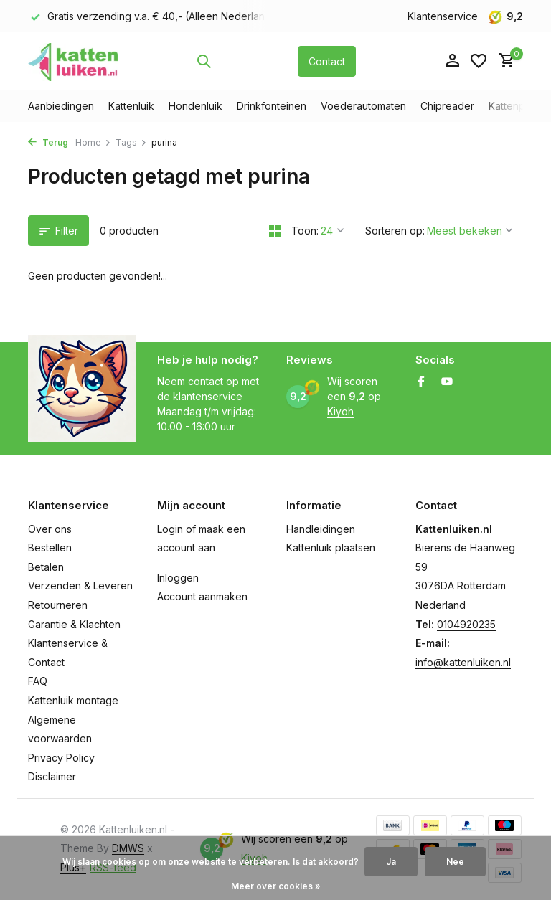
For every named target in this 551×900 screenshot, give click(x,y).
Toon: (305, 230)
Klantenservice (443, 16)
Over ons (50, 529)
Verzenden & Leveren (80, 585)
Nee (455, 861)
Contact (327, 61)
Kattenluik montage (73, 700)
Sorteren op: (395, 230)
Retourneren (58, 605)
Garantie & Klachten (74, 624)
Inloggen (178, 578)
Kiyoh (340, 411)
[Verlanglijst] (478, 61)
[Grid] (275, 231)
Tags (131, 142)
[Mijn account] (452, 61)
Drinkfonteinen (271, 106)
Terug (48, 142)
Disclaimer (52, 776)
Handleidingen (320, 529)
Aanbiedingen (61, 106)
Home (93, 142)
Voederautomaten (363, 106)
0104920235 (466, 624)
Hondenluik (195, 106)
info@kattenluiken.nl (463, 662)
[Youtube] (447, 382)
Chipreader (447, 106)
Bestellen (50, 547)
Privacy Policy (61, 758)
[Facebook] (421, 382)
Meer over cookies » (276, 886)
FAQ (37, 681)
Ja (391, 861)
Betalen (46, 567)
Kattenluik (131, 106)
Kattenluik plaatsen (330, 547)
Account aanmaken (202, 596)
